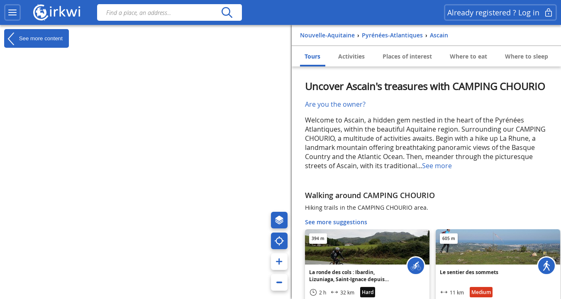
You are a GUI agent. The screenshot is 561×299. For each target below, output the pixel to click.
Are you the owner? (335, 104)
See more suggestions (336, 222)
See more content (33, 38)
